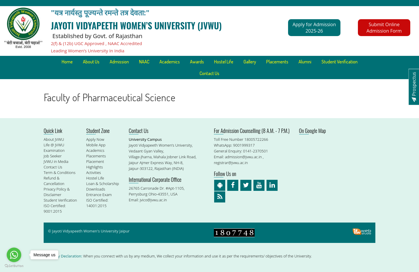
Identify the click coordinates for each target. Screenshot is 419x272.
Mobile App (95, 144)
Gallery (250, 62)
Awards (197, 62)
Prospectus (414, 87)
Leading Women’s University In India (87, 51)
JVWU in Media (56, 161)
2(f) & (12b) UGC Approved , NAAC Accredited (96, 43)
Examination (54, 150)
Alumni (305, 62)
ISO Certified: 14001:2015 (97, 203)
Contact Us (209, 73)
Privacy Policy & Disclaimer (57, 191)
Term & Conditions (59, 172)
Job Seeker (53, 156)
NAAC (144, 62)
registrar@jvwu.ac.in (231, 162)
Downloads (95, 189)
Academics (169, 62)
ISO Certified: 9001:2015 (55, 208)
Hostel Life (223, 62)
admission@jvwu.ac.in (243, 156)
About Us (91, 62)
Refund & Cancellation (54, 180)
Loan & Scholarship (102, 183)
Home (67, 62)
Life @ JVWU (54, 144)
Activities (93, 172)
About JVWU (54, 139)
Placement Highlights (95, 164)
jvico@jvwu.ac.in (153, 199)
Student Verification (340, 62)
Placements (277, 62)
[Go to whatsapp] (14, 255)
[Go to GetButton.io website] (14, 266)
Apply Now (95, 139)
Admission (119, 62)
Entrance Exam (99, 194)
